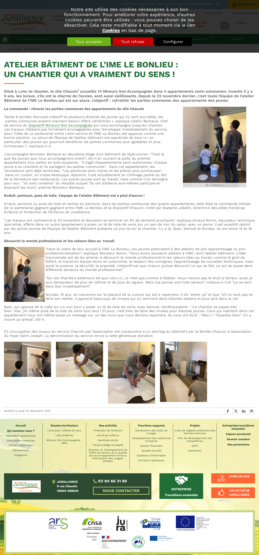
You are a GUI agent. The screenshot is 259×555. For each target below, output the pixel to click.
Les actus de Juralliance (239, 493)
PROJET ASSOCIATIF (20, 445)
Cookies (111, 30)
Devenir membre (238, 439)
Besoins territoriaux (64, 425)
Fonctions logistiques (151, 460)
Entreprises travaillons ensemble (238, 427)
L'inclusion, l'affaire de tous (64, 430)
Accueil (21, 425)
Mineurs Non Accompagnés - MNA (64, 441)
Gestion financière (151, 445)
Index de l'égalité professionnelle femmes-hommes (194, 432)
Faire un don (239, 476)
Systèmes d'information (151, 455)
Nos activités (108, 425)
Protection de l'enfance (107, 430)
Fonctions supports (151, 425)
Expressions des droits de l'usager (151, 432)
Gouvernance (21, 450)
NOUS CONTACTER (121, 490)
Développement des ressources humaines (151, 439)
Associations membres (21, 440)
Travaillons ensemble (181, 492)
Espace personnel (238, 434)
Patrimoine (194, 450)
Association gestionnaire (21, 435)
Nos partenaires (238, 444)
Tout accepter (89, 41)
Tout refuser (133, 41)
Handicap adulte (108, 440)
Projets (195, 425)
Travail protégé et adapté (108, 445)
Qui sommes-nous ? (21, 430)
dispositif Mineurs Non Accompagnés (60, 125)
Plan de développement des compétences (195, 439)
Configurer (173, 41)
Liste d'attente (64, 435)
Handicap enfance (108, 435)
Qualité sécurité (151, 450)
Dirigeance (20, 455)
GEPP (194, 445)
